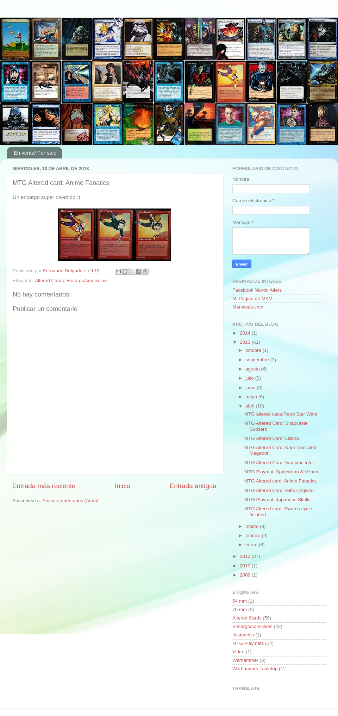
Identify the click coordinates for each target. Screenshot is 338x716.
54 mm (239, 601)
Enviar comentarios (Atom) (71, 500)
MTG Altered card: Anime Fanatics (280, 481)
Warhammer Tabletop (254, 668)
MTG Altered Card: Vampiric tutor (279, 462)
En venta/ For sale (35, 153)
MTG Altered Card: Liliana (271, 438)
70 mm (239, 609)
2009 (246, 575)
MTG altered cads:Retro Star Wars (280, 414)
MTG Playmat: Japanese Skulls (277, 499)
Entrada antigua (193, 486)
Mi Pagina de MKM (252, 298)
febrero (253, 535)
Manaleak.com (247, 307)
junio (251, 387)
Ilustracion (243, 634)
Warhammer (245, 660)
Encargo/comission (87, 280)
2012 (246, 556)
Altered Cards (49, 280)
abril (250, 406)
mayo (251, 396)
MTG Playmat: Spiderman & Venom (282, 471)
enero (252, 544)
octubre (254, 350)
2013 (246, 342)
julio (250, 378)
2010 (246, 565)
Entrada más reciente (44, 486)
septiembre (257, 359)
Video (238, 651)
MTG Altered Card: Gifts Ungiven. (279, 490)
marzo (252, 526)
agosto (253, 369)
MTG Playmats (248, 643)
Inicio (122, 486)
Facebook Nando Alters (257, 290)
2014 (246, 333)
